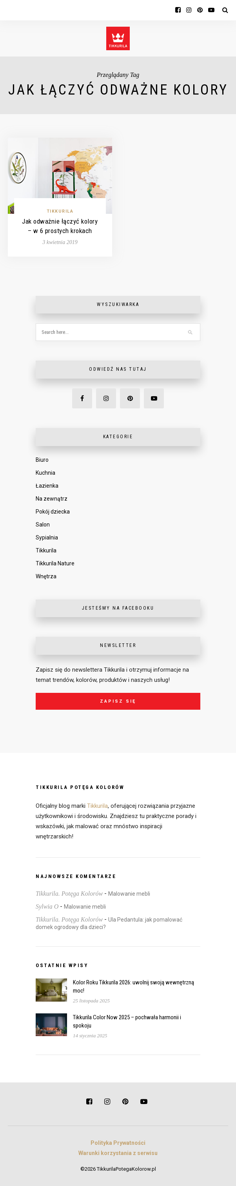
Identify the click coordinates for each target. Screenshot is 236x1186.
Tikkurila (60, 211)
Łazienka (47, 486)
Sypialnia (47, 537)
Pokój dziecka (53, 511)
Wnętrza (46, 576)
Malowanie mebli (129, 894)
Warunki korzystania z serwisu (118, 1153)
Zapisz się (118, 701)
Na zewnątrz (51, 499)
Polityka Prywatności (118, 1143)
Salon (43, 524)
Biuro (42, 460)
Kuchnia (45, 473)
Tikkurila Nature (55, 563)
